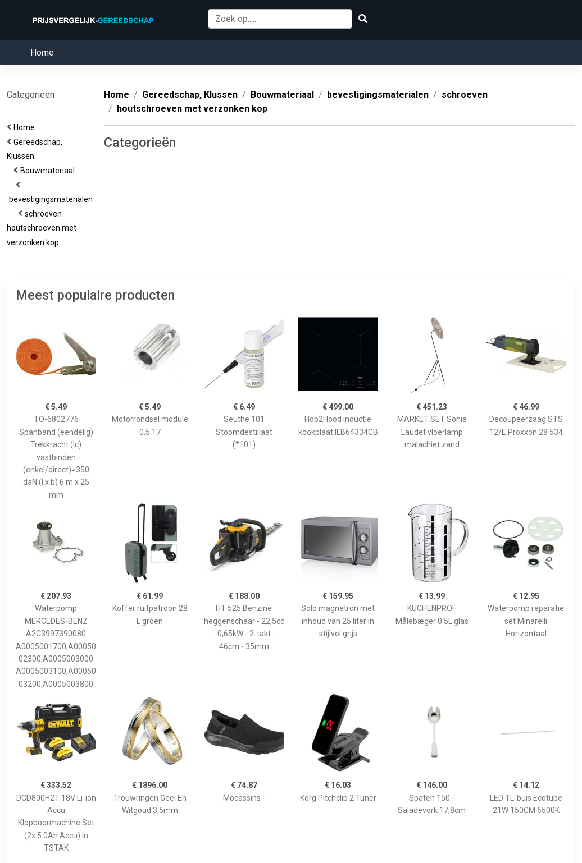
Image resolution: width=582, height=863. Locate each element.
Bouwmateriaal (49, 170)
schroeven (45, 213)
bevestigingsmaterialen (52, 199)
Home (42, 52)
